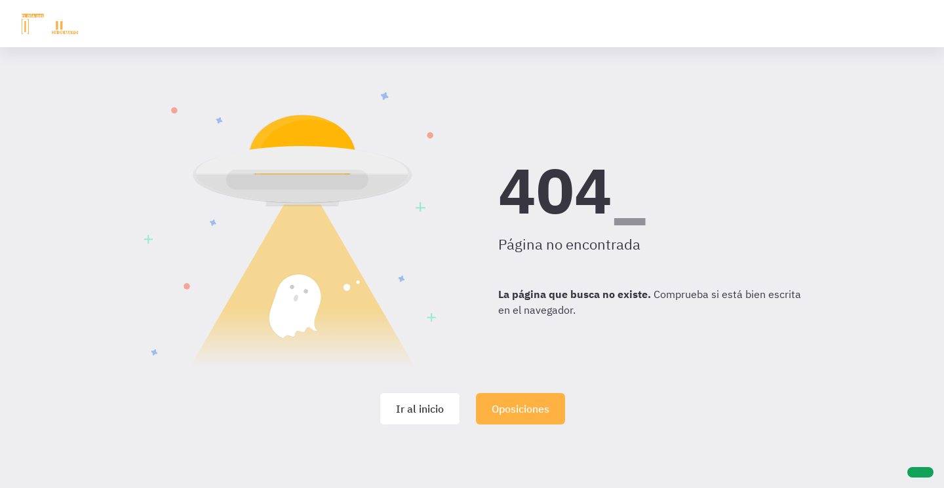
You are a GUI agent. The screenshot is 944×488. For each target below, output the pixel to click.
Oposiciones (520, 408)
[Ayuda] (920, 472)
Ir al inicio (420, 408)
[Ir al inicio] (49, 23)
